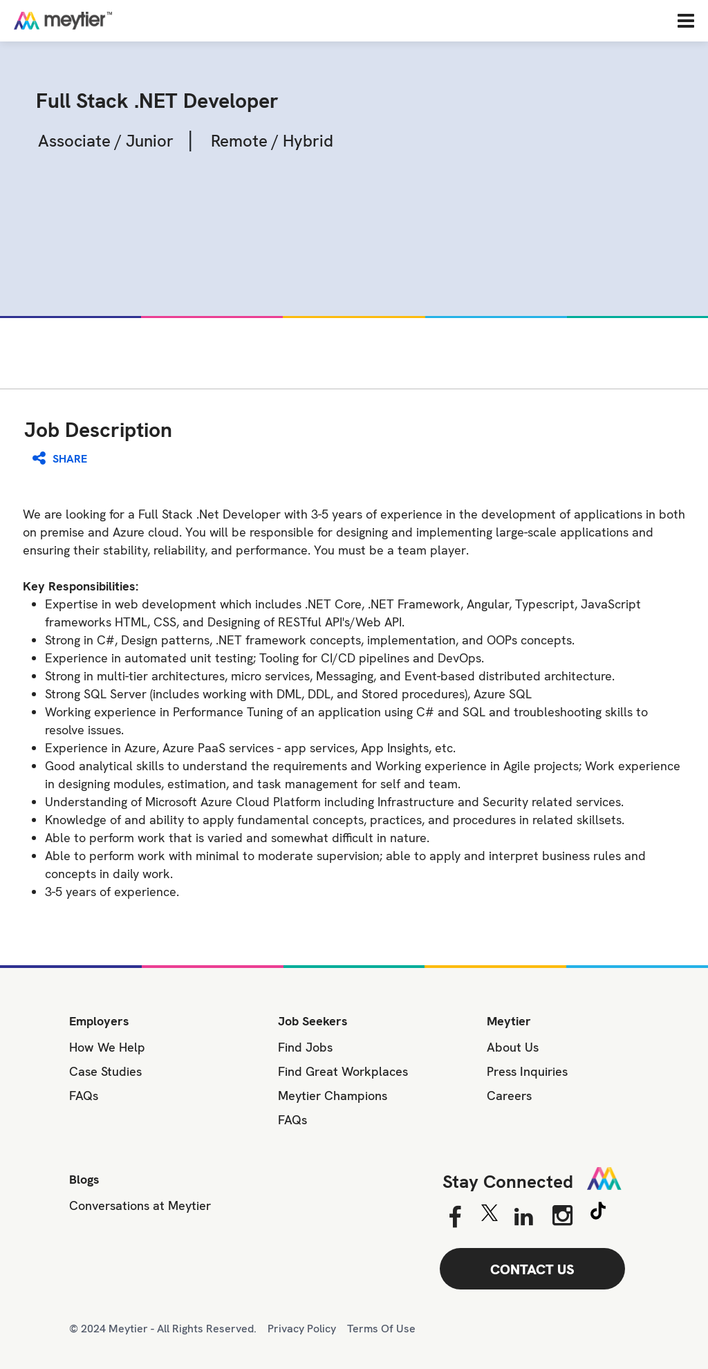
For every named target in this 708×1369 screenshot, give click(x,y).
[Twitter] (489, 1216)
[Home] (107, 20)
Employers (99, 1021)
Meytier (509, 1021)
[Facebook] (454, 1217)
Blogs (84, 1179)
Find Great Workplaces (343, 1071)
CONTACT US (532, 1269)
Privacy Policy (302, 1328)
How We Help (107, 1047)
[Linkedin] (523, 1217)
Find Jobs (305, 1047)
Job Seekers (313, 1021)
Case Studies (105, 1071)
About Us (513, 1047)
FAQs (83, 1095)
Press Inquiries (527, 1071)
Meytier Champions (332, 1095)
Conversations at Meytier (140, 1205)
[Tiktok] (598, 1212)
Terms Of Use (381, 1328)
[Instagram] (562, 1215)
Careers (509, 1095)
